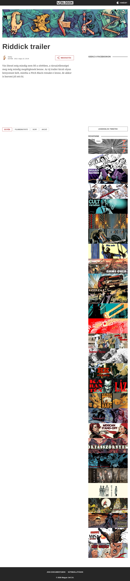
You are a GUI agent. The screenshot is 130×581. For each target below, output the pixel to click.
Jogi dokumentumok (56, 572)
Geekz (10, 57)
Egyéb (10, 59)
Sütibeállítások (75, 572)
